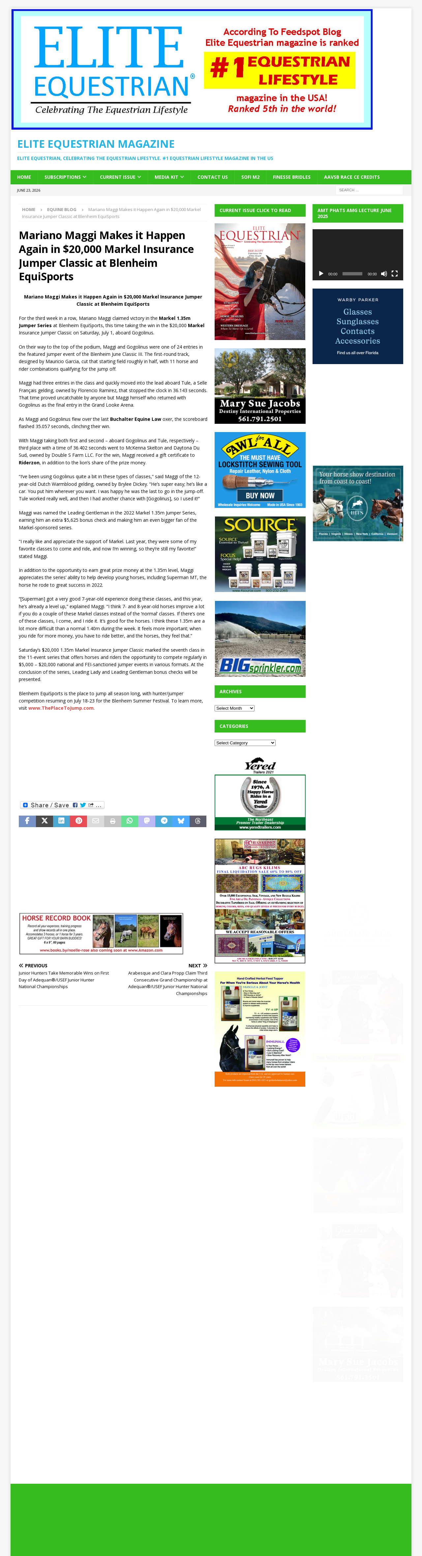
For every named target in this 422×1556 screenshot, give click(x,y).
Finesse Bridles (292, 177)
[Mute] (384, 273)
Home (24, 177)
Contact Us (212, 177)
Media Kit (166, 177)
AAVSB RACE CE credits (352, 177)
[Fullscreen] (394, 273)
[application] (358, 254)
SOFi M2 (250, 177)
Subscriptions (63, 177)
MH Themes (134, 1541)
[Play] (321, 273)
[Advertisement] (113, 755)
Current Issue (118, 177)
